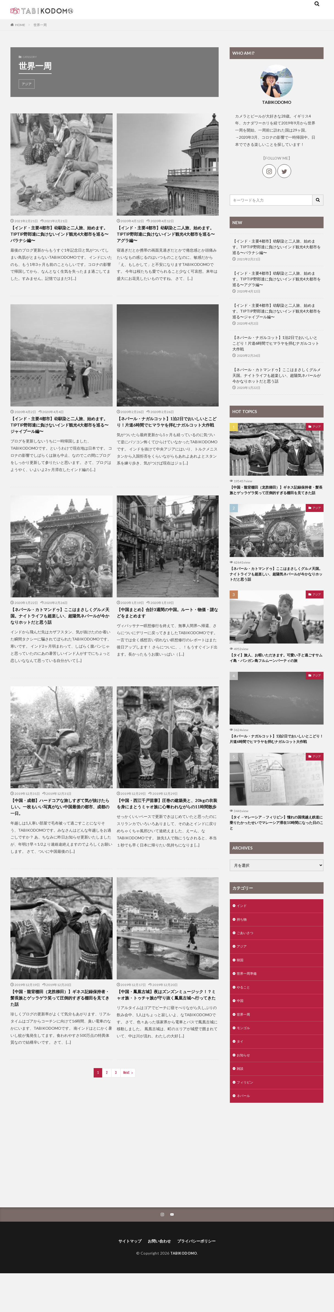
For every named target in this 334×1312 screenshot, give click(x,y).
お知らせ (244, 1090)
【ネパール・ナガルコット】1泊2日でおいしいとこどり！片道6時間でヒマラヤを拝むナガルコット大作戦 (167, 429)
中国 (240, 1033)
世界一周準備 (248, 1004)
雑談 (240, 1104)
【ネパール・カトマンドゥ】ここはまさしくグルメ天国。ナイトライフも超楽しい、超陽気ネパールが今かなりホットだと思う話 (59, 623)
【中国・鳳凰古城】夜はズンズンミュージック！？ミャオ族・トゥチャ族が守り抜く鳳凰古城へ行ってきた (166, 1011)
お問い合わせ (158, 1279)
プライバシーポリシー (200, 1279)
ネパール (244, 1133)
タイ (240, 1076)
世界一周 (40, 25)
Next (126, 1087)
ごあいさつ (246, 961)
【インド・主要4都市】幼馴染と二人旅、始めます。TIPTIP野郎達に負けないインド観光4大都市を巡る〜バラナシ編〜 (61, 235)
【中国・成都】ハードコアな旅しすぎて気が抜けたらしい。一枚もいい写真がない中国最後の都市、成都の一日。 (59, 817)
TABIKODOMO (183, 1291)
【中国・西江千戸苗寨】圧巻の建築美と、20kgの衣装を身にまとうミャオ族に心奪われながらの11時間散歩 (167, 817)
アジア (27, 84)
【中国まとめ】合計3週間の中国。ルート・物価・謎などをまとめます (167, 619)
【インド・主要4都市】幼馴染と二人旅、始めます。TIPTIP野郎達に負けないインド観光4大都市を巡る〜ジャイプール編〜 (61, 429)
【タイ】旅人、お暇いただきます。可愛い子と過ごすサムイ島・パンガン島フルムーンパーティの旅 (275, 671)
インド (242, 933)
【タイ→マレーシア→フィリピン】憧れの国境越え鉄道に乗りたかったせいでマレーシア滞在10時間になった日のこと (275, 848)
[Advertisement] (277, 1189)
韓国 (240, 990)
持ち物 (242, 947)
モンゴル (244, 1061)
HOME (20, 24)
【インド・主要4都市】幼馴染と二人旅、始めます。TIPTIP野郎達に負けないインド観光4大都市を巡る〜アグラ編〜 (167, 235)
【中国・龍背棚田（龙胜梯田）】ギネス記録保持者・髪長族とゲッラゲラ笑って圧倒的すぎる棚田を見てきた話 (59, 1011)
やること (244, 1018)
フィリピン (246, 1118)
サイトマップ (125, 1279)
